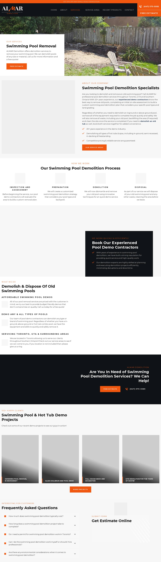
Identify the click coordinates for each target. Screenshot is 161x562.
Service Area (92, 10)
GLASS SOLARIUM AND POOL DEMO (59, 481)
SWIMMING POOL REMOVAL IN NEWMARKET (16, 480)
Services (76, 10)
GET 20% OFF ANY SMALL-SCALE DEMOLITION (81, 1)
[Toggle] (75, 516)
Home (54, 10)
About (63, 10)
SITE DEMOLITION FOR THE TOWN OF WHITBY (139, 480)
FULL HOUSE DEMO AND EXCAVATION (95, 480)
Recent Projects (112, 10)
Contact (129, 10)
